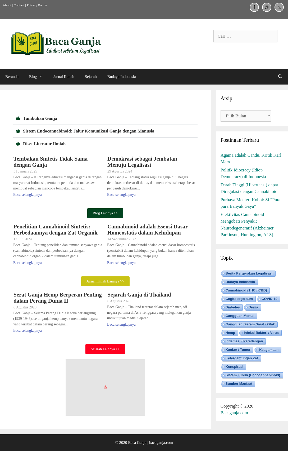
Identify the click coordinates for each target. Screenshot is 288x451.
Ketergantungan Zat (242, 358)
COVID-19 (269, 299)
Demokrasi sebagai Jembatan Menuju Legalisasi (142, 162)
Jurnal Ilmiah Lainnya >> (105, 281)
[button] (105, 118)
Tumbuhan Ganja (40, 118)
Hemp (230, 333)
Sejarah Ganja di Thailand (139, 294)
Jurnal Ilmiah (63, 76)
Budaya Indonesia (121, 76)
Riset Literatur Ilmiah (44, 143)
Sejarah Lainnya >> (105, 349)
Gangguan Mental (240, 316)
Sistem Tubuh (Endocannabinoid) (253, 375)
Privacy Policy (37, 5)
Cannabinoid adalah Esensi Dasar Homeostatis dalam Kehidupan (147, 229)
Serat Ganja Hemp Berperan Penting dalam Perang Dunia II (57, 297)
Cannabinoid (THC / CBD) (246, 290)
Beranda (12, 76)
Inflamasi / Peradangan (244, 341)
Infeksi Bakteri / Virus (261, 333)
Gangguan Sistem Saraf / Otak (250, 324)
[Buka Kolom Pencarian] (280, 77)
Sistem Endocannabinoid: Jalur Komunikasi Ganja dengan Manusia (88, 131)
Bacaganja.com (234, 412)
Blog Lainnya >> (105, 213)
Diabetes (233, 307)
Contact (19, 5)
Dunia (253, 307)
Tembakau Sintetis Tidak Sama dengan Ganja (50, 162)
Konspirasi (234, 367)
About (7, 5)
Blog (38, 77)
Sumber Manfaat (239, 384)
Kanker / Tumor (238, 350)
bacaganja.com (161, 442)
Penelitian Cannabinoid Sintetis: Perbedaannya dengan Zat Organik (55, 229)
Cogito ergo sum (239, 299)
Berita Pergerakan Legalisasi (249, 273)
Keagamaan (268, 350)
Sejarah (91, 76)
